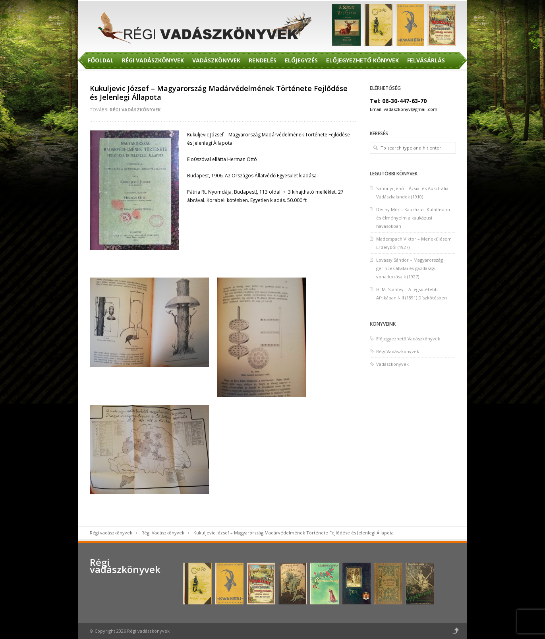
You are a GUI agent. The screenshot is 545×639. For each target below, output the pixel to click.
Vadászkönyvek (216, 60)
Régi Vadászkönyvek (153, 60)
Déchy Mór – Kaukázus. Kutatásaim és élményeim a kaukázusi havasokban (413, 217)
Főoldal (101, 60)
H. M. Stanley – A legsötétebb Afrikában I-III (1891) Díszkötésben (411, 293)
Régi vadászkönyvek (111, 533)
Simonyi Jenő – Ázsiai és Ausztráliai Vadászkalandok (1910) (413, 192)
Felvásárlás (426, 60)
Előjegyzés (301, 60)
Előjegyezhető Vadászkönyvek (408, 339)
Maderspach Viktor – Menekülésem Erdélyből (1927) (414, 243)
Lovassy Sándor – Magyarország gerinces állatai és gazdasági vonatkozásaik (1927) (409, 268)
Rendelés (262, 60)
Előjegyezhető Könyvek (362, 60)
